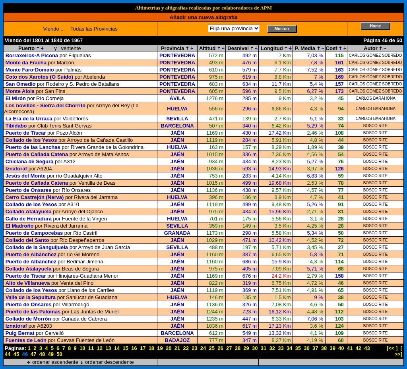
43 (367, 348)
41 (350, 348)
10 (82, 348)
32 (272, 348)
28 (237, 348)
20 (168, 348)
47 (33, 354)
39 (332, 348)
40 (341, 348)
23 (194, 348)
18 (151, 348)
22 (185, 348)
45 (16, 354)
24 (203, 348)
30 (255, 348)
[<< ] (392, 348)
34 (289, 348)
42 (358, 348)
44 (7, 354)
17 (142, 348)
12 (99, 348)
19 (160, 348)
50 (59, 354)
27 (229, 348)
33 (280, 348)
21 (177, 348)
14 (117, 348)
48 (42, 354)
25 (212, 348)
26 (220, 348)
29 (246, 348)
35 (298, 348)
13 (108, 348)
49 (51, 354)
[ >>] (398, 351)
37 (315, 348)
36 (306, 348)
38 (324, 348)
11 (91, 348)
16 (134, 348)
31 (263, 348)
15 (125, 348)
